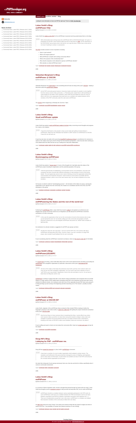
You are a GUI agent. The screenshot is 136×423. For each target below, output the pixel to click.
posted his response (48, 349)
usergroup (70, 241)
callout (68, 210)
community (57, 288)
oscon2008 (47, 105)
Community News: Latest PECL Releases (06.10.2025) (17, 31)
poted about (52, 85)
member (63, 190)
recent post (41, 261)
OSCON (86, 85)
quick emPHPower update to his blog (59, 125)
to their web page (82, 325)
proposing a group (55, 389)
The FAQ (38, 49)
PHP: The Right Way (76, 21)
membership (64, 65)
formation (68, 190)
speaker (52, 241)
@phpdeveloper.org (8, 22)
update (46, 145)
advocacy (47, 409)
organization (53, 190)
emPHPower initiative (52, 87)
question (49, 65)
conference (58, 145)
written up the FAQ (49, 36)
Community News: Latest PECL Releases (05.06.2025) (17, 45)
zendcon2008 (70, 145)
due (58, 409)
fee (59, 409)
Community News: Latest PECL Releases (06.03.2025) (17, 34)
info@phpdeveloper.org (78, 421)
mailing (50, 145)
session (40, 102)
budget (62, 409)
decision (69, 65)
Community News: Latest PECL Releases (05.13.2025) (17, 43)
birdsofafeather (53, 105)
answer (52, 65)
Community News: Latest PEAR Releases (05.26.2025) (17, 38)
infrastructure (58, 65)
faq (45, 65)
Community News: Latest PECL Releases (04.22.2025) (17, 49)
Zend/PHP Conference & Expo (68, 139)
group (51, 409)
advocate (62, 288)
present (63, 105)
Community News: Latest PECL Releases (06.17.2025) (17, 29)
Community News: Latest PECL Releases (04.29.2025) (17, 47)
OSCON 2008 (46, 311)
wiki (54, 145)
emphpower (42, 65)
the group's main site (80, 239)
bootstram (41, 190)
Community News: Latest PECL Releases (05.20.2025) (17, 40)
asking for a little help (63, 309)
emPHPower (46, 210)
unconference (76, 145)
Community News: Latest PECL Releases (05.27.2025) (17, 36)
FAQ (79, 41)
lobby (46, 367)
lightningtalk (64, 241)
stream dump (53, 165)
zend (53, 288)
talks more (40, 404)
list (52, 145)
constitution (58, 190)
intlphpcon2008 (48, 288)
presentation (53, 329)
